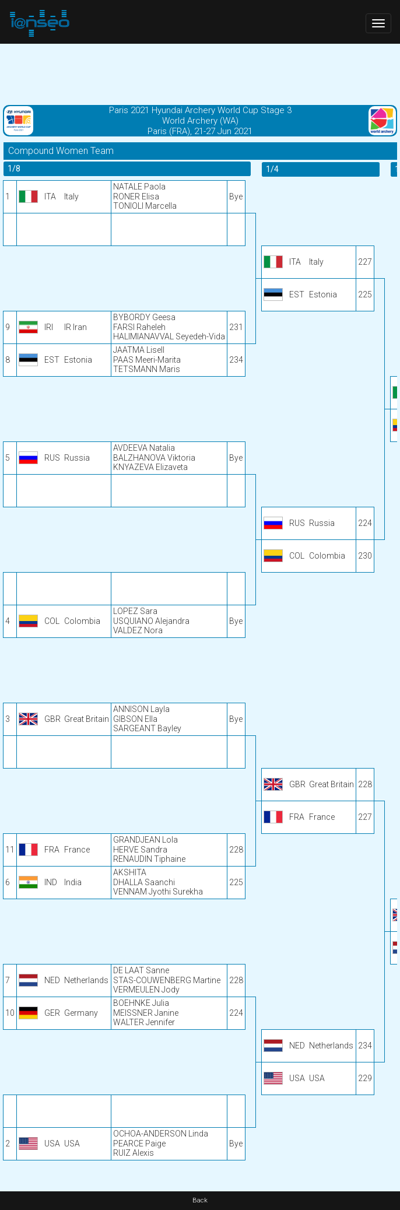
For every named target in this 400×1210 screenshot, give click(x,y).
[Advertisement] (200, 73)
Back (200, 1200)
